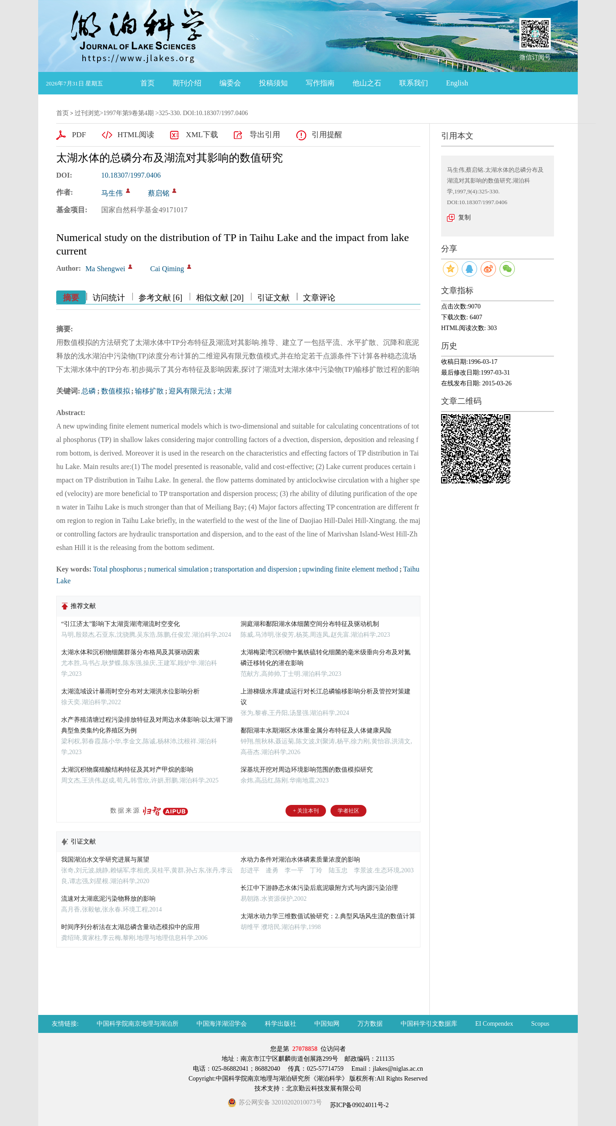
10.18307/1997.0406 (131, 175)
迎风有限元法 (190, 391)
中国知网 (326, 1023)
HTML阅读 (135, 134)
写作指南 (320, 83)
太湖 (224, 391)
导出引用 (265, 134)
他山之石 (367, 83)
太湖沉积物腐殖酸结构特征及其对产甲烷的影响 (127, 769)
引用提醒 (327, 134)
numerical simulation (178, 569)
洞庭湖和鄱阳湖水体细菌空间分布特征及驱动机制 (310, 624)
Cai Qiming (167, 269)
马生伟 (112, 193)
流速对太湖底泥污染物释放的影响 (108, 898)
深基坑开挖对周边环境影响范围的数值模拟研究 (307, 769)
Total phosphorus (118, 569)
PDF (79, 134)
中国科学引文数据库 (429, 1023)
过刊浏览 (87, 113)
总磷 (88, 391)
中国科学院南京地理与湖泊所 (138, 1023)
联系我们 (413, 83)
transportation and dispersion (255, 569)
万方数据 (370, 1023)
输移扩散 (149, 391)
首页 (147, 83)
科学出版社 (280, 1023)
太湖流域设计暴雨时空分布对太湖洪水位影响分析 (130, 691)
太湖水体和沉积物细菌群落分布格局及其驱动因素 (130, 652)
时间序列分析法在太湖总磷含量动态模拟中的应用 (130, 927)
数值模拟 (115, 391)
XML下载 (202, 134)
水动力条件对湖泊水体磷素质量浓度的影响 (300, 859)
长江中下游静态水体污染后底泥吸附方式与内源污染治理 (319, 888)
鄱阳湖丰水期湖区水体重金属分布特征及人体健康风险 (316, 730)
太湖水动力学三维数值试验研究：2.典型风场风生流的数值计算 (328, 916)
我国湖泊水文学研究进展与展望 (105, 859)
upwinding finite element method (350, 569)
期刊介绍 (187, 83)
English (457, 83)
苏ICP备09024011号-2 (358, 1105)
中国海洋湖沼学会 (221, 1023)
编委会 (230, 83)
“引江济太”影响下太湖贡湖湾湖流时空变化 (120, 624)
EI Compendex (494, 1023)
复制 (464, 217)
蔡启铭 (159, 193)
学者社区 (348, 811)
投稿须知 (273, 83)
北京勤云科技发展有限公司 (324, 1088)
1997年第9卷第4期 (128, 113)
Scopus (540, 1023)
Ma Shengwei (105, 269)
